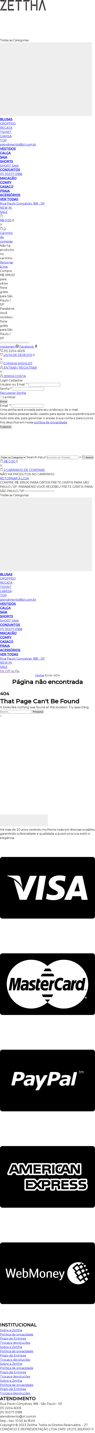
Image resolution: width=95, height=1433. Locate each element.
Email (5, 405)
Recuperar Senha (13, 393)
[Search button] (88, 457)
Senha (5, 388)
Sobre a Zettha (11, 1330)
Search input (36, 457)
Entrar (3, 401)
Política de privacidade (16, 1334)
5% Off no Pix (10, 671)
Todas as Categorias (14, 40)
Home (39, 675)
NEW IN (6, 208)
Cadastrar (5, 426)
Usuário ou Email (14, 384)
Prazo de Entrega (13, 1338)
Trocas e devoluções (15, 1343)
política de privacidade (50, 422)
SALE (4, 212)
